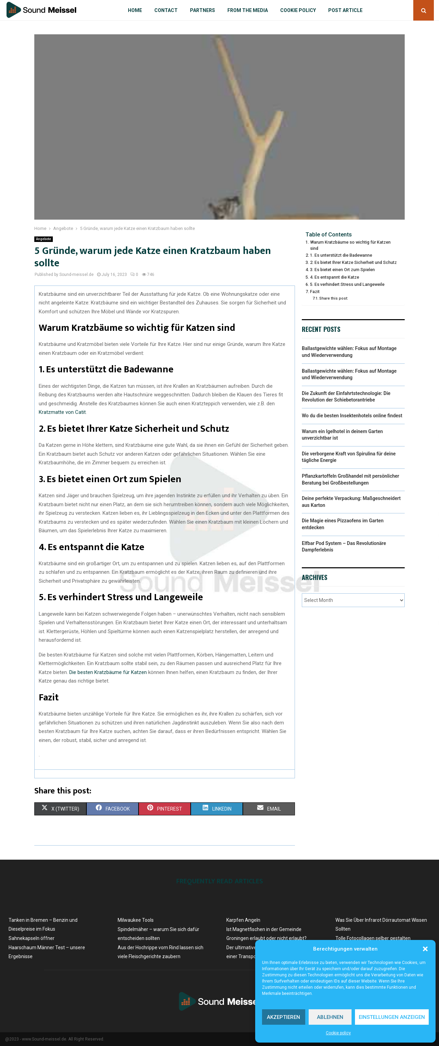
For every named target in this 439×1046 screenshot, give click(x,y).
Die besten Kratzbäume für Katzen (108, 672)
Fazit (315, 291)
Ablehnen (330, 1017)
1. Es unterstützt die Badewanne (341, 255)
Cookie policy (338, 1033)
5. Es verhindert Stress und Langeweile (347, 284)
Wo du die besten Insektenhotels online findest (352, 415)
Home (135, 10)
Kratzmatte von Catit (62, 412)
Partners (202, 10)
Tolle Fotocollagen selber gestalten (373, 938)
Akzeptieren (283, 1017)
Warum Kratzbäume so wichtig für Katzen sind (350, 245)
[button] (425, 948)
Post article (345, 10)
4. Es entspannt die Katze (334, 277)
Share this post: (333, 298)
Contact (166, 10)
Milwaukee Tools (136, 920)
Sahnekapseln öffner (32, 938)
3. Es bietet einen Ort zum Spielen (342, 269)
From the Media (247, 10)
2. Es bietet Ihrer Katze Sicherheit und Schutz (353, 262)
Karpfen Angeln (243, 920)
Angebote (43, 239)
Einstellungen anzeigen (392, 1017)
